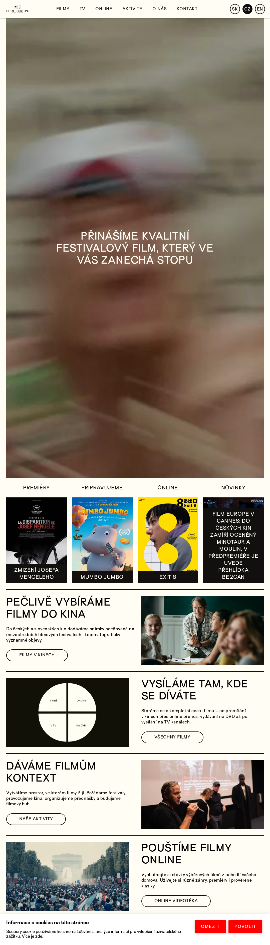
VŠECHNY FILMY (172, 737)
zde (38, 936)
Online (103, 9)
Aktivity (132, 9)
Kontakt (187, 9)
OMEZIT (210, 926)
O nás (159, 9)
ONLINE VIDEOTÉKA (176, 900)
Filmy (63, 9)
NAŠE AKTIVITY (36, 819)
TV (83, 9)
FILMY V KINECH (37, 655)
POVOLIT (245, 926)
